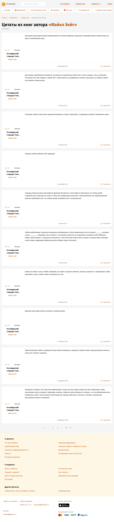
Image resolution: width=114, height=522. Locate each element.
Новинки (56, 10)
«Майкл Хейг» (63, 24)
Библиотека (80, 4)
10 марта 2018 (62, 145)
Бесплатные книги (39, 10)
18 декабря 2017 (62, 66)
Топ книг (69, 10)
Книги (8, 10)
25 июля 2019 (62, 223)
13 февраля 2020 (62, 381)
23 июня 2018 (62, 105)
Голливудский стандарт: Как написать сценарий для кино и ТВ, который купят (12, 55)
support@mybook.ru (41, 505)
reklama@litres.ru (9, 514)
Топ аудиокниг (84, 10)
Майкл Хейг (12, 59)
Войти (110, 4)
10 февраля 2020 (62, 420)
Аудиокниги (21, 10)
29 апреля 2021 (63, 341)
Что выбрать (65, 4)
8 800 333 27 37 (26, 505)
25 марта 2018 (62, 302)
